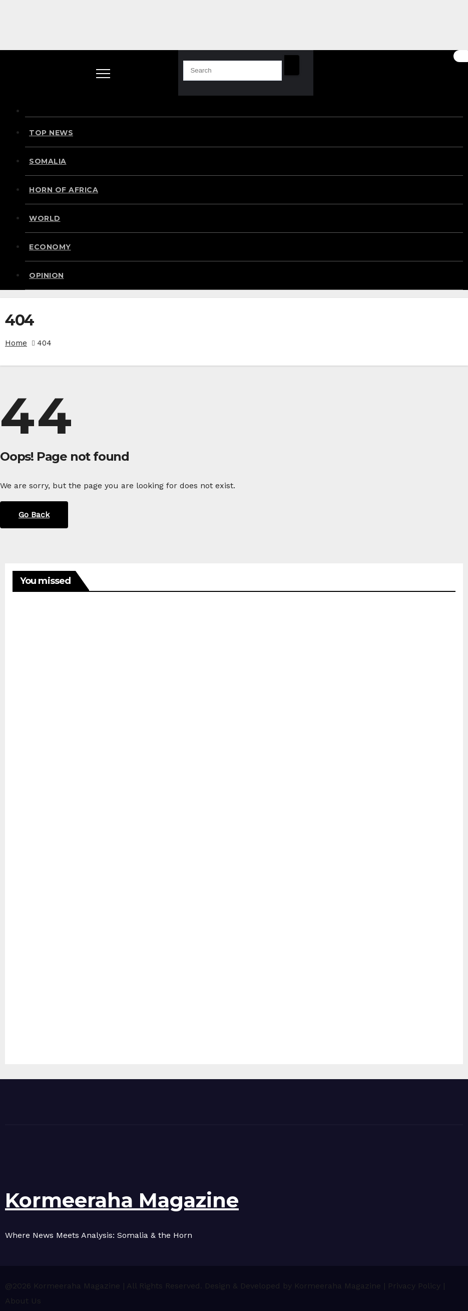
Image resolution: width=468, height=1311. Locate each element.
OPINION (46, 275)
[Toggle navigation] (103, 73)
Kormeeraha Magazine (122, 1200)
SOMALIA (48, 161)
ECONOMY (50, 246)
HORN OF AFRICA (63, 189)
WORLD (45, 218)
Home (16, 343)
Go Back (34, 514)
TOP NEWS (51, 132)
